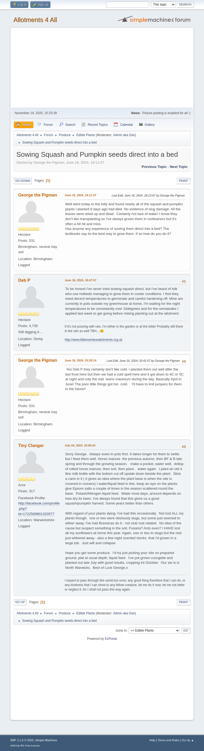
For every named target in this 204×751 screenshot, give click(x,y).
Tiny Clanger (31, 445)
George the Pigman (37, 195)
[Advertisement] (102, 68)
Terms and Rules (168, 740)
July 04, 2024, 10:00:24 (80, 445)
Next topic (179, 167)
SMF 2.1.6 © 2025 (21, 740)
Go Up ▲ (188, 740)
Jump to (121, 630)
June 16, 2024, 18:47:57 (80, 280)
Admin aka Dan (124, 135)
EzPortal (111, 639)
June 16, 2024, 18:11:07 (80, 195)
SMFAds (15, 745)
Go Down (22, 180)
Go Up (20, 602)
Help (152, 740)
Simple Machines (46, 740)
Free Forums (32, 745)
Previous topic (154, 167)
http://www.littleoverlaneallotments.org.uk (93, 340)
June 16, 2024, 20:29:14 (80, 360)
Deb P (24, 280)
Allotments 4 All (35, 19)
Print (183, 180)
